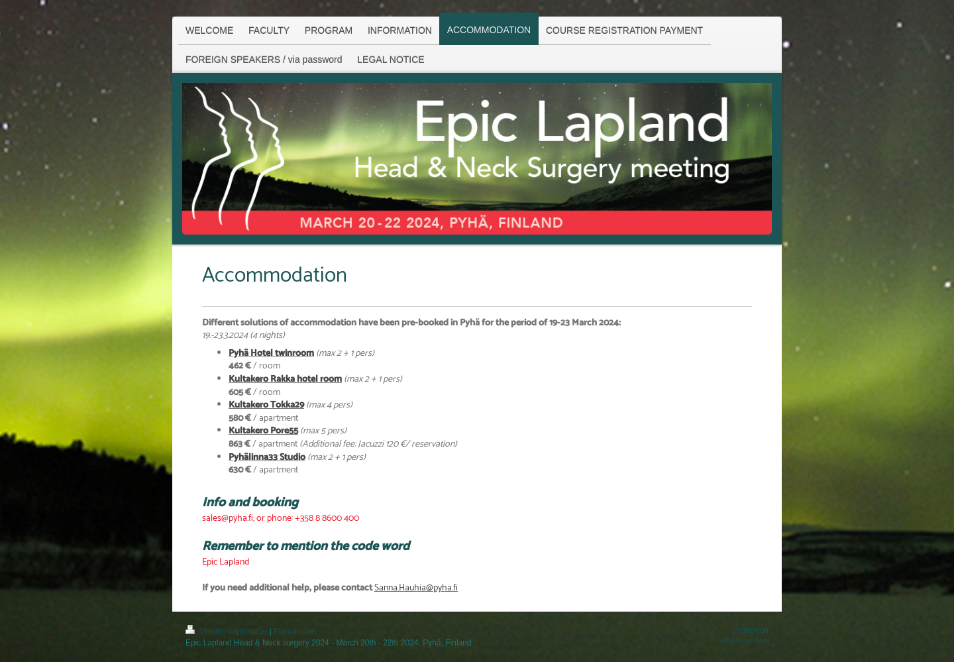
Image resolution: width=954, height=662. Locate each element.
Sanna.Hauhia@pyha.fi (416, 588)
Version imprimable (228, 631)
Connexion (749, 630)
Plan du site (294, 631)
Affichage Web (744, 641)
